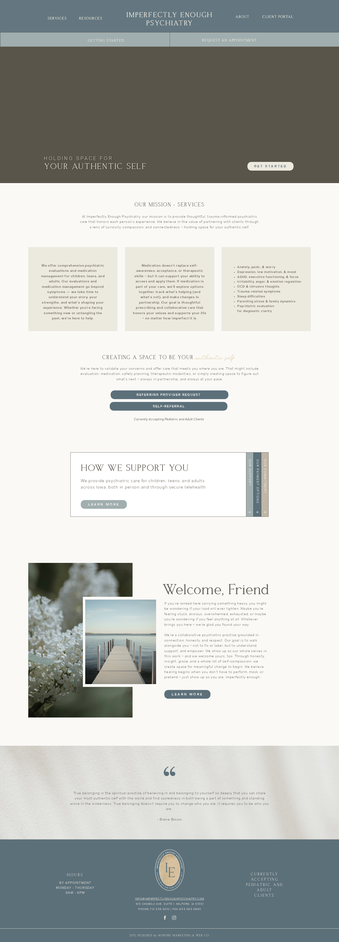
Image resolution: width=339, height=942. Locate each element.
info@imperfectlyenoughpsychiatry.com (169, 899)
